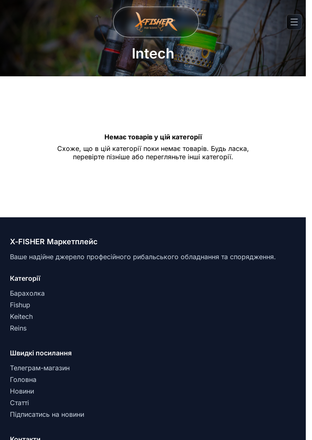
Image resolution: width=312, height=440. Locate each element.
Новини (22, 391)
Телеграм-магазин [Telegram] (40, 368)
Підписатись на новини (47, 414)
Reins (18, 328)
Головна (23, 379)
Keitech (21, 316)
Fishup (20, 305)
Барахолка (27, 293)
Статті (19, 403)
